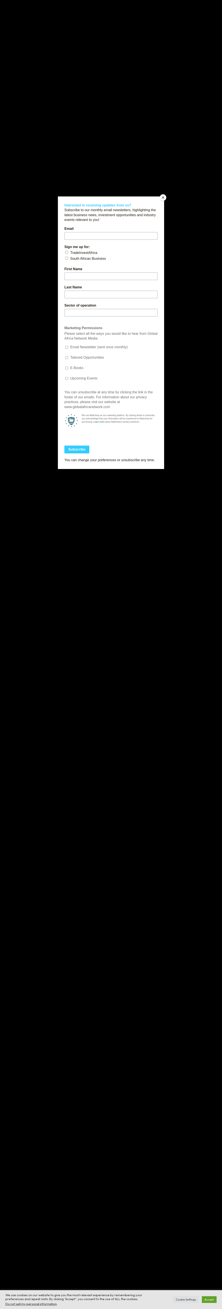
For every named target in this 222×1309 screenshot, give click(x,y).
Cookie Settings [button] (186, 1299)
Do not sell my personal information (31, 1304)
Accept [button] (209, 1299)
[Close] (163, 197)
